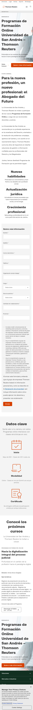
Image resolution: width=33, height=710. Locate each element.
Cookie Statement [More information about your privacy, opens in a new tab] (7, 703)
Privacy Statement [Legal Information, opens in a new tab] (17, 703)
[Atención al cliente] (21, 1)
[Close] (31, 687)
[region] (16, 697)
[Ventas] (15, 1)
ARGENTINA (5, 11)
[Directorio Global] (5, 1)
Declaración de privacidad (14, 389)
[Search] (30, 6)
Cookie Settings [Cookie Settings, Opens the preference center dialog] (17, 707)
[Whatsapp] (27, 1)
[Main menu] (27, 7)
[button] (16, 673)
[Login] (10, 1)
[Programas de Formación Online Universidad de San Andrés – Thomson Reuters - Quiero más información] (13, 665)
